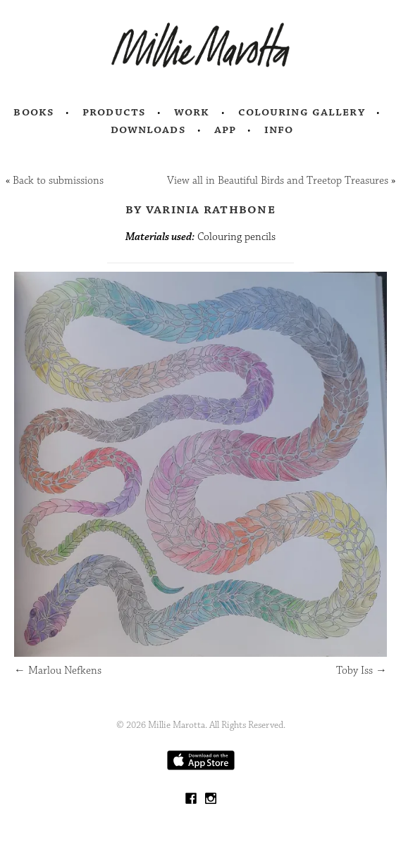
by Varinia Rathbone (200, 209)
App (225, 129)
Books (33, 112)
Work (192, 112)
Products (114, 112)
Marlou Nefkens (57, 670)
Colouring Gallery (301, 112)
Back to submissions (58, 180)
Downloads (148, 129)
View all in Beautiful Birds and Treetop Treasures (277, 180)
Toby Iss (361, 670)
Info (279, 129)
